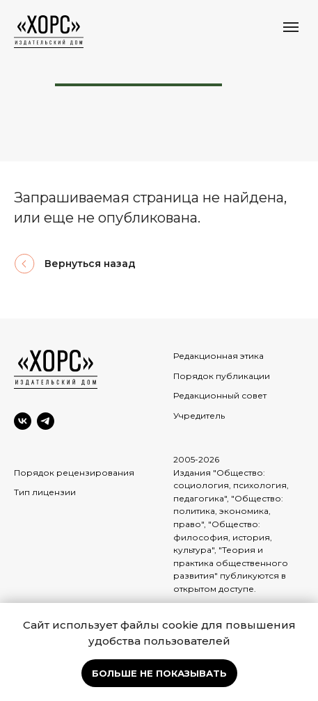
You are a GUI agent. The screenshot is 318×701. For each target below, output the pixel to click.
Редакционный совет (220, 395)
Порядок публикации (221, 376)
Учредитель (199, 415)
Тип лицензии (45, 492)
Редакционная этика (218, 355)
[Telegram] (45, 421)
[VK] (22, 421)
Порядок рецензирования (74, 472)
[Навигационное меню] (291, 27)
